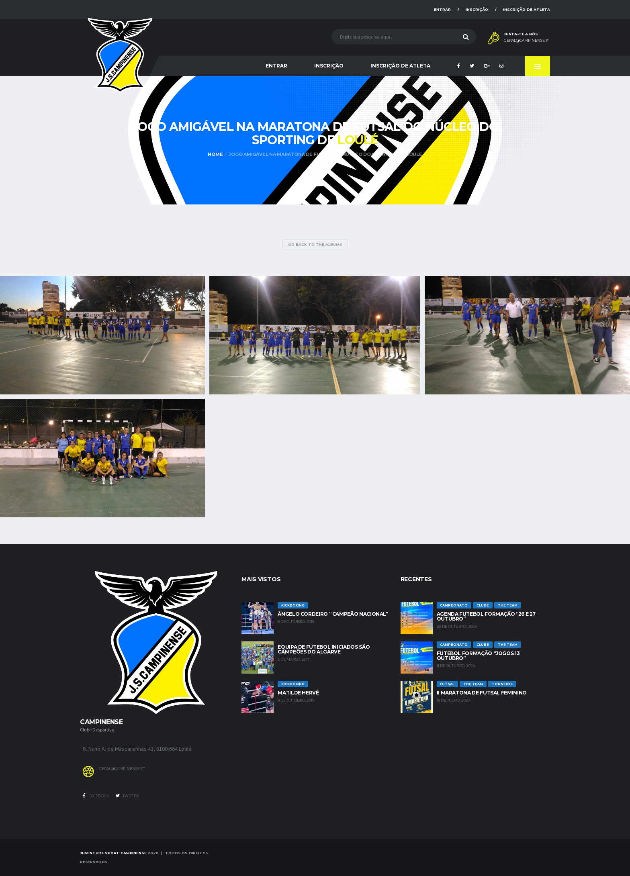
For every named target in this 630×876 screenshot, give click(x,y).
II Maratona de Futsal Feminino (482, 693)
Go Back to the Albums (315, 244)
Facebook (96, 795)
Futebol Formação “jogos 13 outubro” (478, 655)
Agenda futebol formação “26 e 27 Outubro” (486, 616)
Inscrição (477, 9)
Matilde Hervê (298, 693)
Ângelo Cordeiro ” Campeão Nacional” (333, 614)
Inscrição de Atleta (526, 9)
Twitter (127, 795)
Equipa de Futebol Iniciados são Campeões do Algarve (324, 649)
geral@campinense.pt (527, 41)
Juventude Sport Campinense (113, 853)
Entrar (442, 9)
